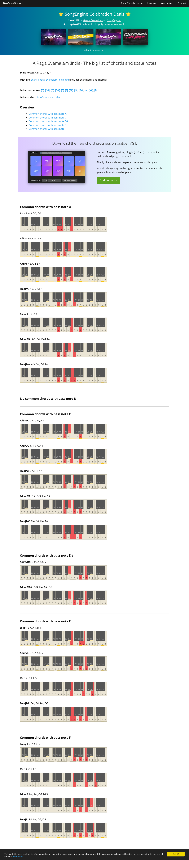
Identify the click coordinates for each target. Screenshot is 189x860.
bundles (89, 24)
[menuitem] (12, 3)
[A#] (91, 90)
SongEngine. (114, 20)
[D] (52, 90)
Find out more (108, 180)
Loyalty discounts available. (110, 24)
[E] (62, 90)
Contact (181, 3)
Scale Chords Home (131, 3)
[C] (42, 90)
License (151, 3)
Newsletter (167, 3)
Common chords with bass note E (47, 125)
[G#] (81, 90)
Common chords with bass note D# (48, 121)
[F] (66, 90)
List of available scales (48, 97)
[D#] (57, 90)
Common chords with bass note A (47, 113)
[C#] (47, 90)
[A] (86, 90)
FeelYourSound (12, 3)
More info (18, 856)
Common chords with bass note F (47, 128)
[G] (76, 90)
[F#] (71, 90)
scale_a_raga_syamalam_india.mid (50, 79)
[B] (95, 90)
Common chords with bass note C (47, 117)
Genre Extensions (93, 20)
